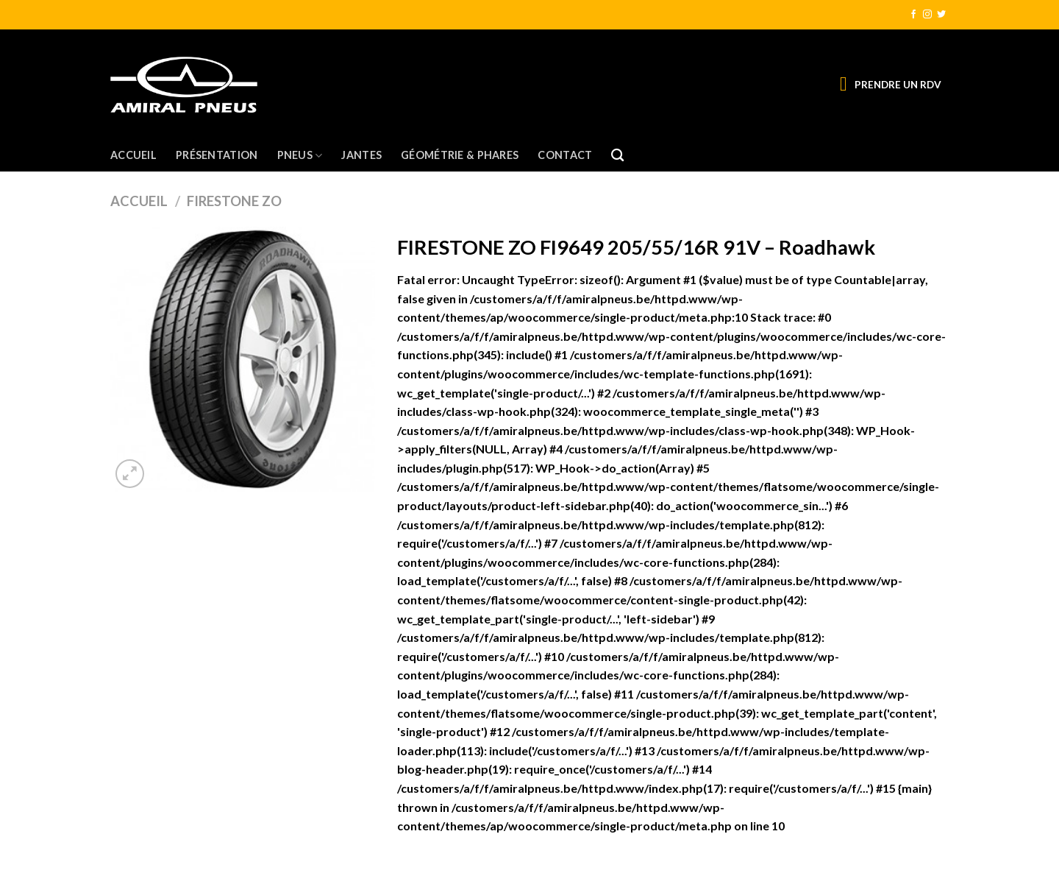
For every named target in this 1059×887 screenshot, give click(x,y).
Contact (565, 155)
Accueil (133, 155)
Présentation (216, 155)
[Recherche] (617, 156)
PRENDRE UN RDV (898, 85)
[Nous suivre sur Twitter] (941, 15)
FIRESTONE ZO (234, 201)
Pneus (300, 156)
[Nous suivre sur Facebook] (913, 15)
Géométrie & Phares (459, 155)
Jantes (361, 155)
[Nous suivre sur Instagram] (927, 15)
